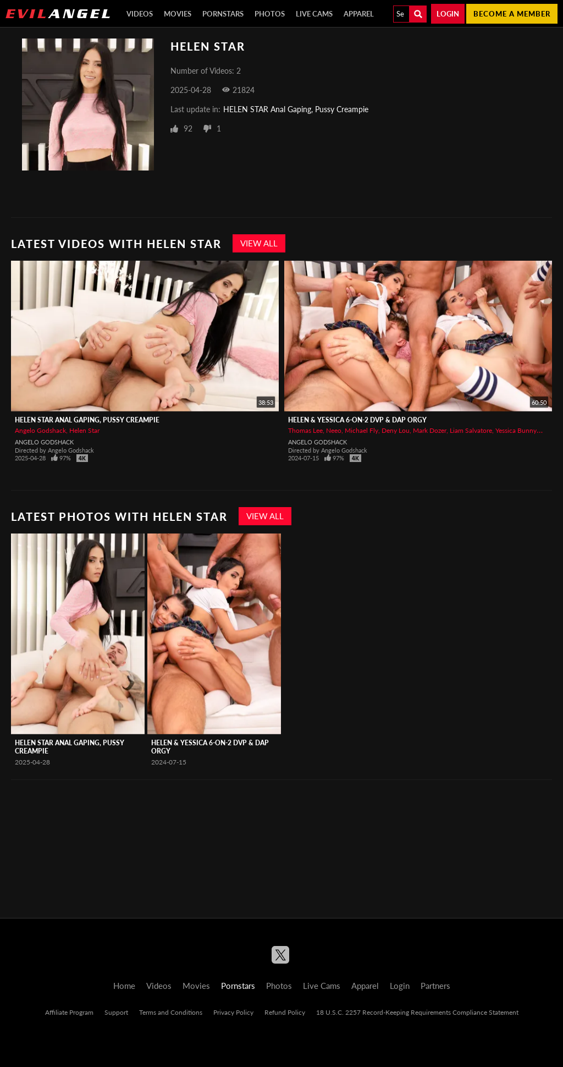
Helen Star (84, 430)
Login (448, 13)
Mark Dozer (429, 430)
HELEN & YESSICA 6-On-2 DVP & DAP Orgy (357, 420)
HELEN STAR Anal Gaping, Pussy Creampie (295, 109)
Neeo (333, 430)
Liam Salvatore (471, 430)
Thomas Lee (305, 430)
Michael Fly (361, 430)
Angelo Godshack (40, 430)
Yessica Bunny (516, 430)
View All (259, 243)
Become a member (511, 13)
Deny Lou (396, 430)
